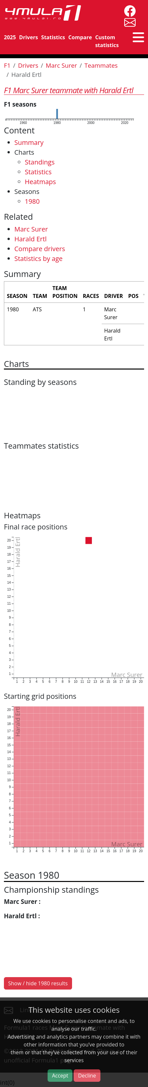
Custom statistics (107, 41)
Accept (60, 1075)
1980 (32, 201)
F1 (7, 65)
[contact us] (128, 22)
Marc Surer (61, 65)
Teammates (101, 65)
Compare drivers (39, 248)
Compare (80, 37)
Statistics (53, 37)
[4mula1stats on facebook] (128, 10)
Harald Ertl (30, 238)
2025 (10, 37)
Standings (39, 162)
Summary (29, 142)
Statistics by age (38, 258)
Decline (87, 1075)
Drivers (28, 37)
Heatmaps (40, 181)
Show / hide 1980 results (38, 983)
